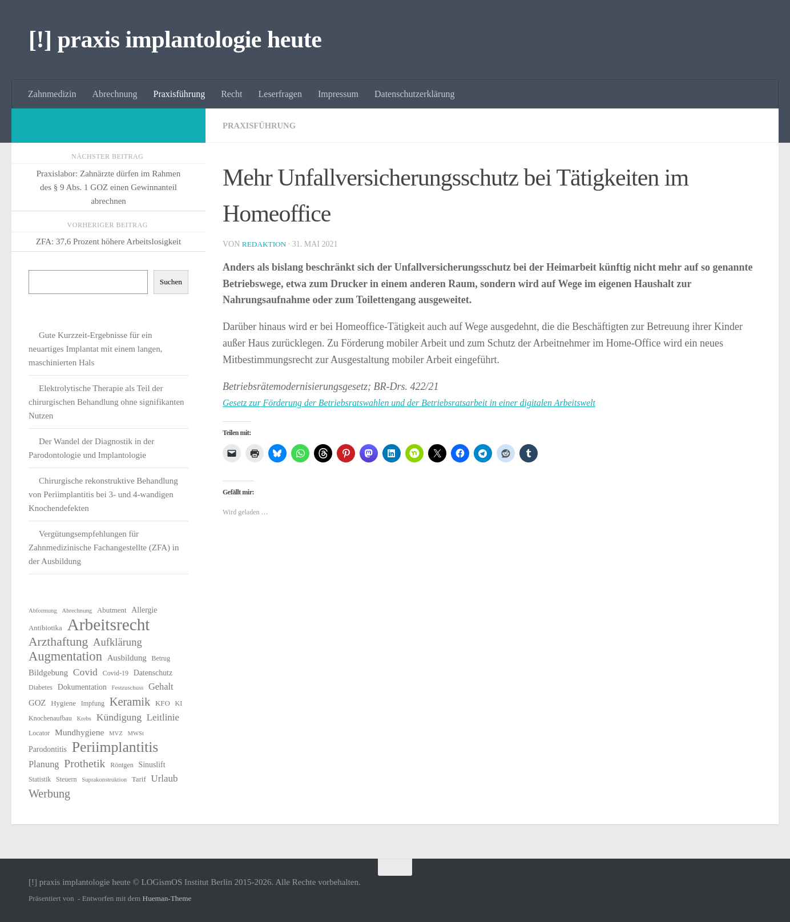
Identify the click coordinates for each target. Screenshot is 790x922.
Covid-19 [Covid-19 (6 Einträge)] (115, 673)
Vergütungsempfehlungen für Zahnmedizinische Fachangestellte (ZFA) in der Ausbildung (104, 547)
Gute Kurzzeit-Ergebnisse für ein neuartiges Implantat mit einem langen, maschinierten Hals (96, 349)
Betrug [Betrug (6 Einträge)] (160, 658)
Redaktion (265, 244)
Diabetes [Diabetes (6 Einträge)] (41, 687)
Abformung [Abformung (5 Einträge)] (43, 610)
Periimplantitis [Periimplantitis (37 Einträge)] (115, 747)
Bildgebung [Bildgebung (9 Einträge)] (48, 672)
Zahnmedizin (52, 94)
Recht (231, 94)
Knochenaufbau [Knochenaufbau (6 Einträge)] (50, 718)
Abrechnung (114, 94)
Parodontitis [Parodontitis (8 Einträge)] (48, 749)
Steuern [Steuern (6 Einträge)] (66, 779)
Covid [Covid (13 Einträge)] (85, 672)
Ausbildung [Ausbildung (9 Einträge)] (127, 657)
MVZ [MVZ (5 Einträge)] (116, 733)
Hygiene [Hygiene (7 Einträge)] (63, 703)
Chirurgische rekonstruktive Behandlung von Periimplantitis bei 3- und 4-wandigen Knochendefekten (103, 494)
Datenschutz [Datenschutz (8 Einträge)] (153, 673)
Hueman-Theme (167, 898)
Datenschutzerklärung (414, 94)
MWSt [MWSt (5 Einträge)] (136, 733)
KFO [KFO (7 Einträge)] (162, 703)
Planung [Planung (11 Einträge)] (44, 764)
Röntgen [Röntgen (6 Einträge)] (122, 765)
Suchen (171, 281)
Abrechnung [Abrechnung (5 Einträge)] (77, 610)
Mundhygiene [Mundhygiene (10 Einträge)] (79, 732)
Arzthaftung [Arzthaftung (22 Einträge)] (58, 642)
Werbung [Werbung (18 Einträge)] (49, 793)
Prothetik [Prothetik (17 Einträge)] (84, 763)
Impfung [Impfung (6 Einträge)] (92, 703)
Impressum (338, 94)
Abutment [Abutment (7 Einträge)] (112, 610)
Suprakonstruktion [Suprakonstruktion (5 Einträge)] (104, 779)
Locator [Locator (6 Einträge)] (39, 733)
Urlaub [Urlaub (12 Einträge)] (164, 778)
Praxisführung (179, 94)
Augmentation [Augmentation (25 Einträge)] (65, 656)
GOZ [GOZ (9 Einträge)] (37, 702)
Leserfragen (280, 94)
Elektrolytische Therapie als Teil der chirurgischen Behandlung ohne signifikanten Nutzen (106, 402)
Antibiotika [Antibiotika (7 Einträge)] (45, 627)
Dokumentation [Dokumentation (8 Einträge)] (82, 687)
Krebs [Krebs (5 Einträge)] (84, 718)
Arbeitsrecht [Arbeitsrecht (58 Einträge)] (108, 624)
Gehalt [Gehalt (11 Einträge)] (160, 686)
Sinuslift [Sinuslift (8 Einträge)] (152, 764)
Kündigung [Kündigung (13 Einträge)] (119, 717)
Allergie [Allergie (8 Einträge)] (144, 610)
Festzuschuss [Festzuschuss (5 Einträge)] (128, 688)
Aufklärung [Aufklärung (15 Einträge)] (117, 642)
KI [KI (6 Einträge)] (179, 703)
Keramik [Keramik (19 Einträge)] (130, 701)
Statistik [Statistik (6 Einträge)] (40, 779)
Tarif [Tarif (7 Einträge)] (139, 779)
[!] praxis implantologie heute (175, 39)
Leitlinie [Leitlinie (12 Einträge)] (163, 717)
